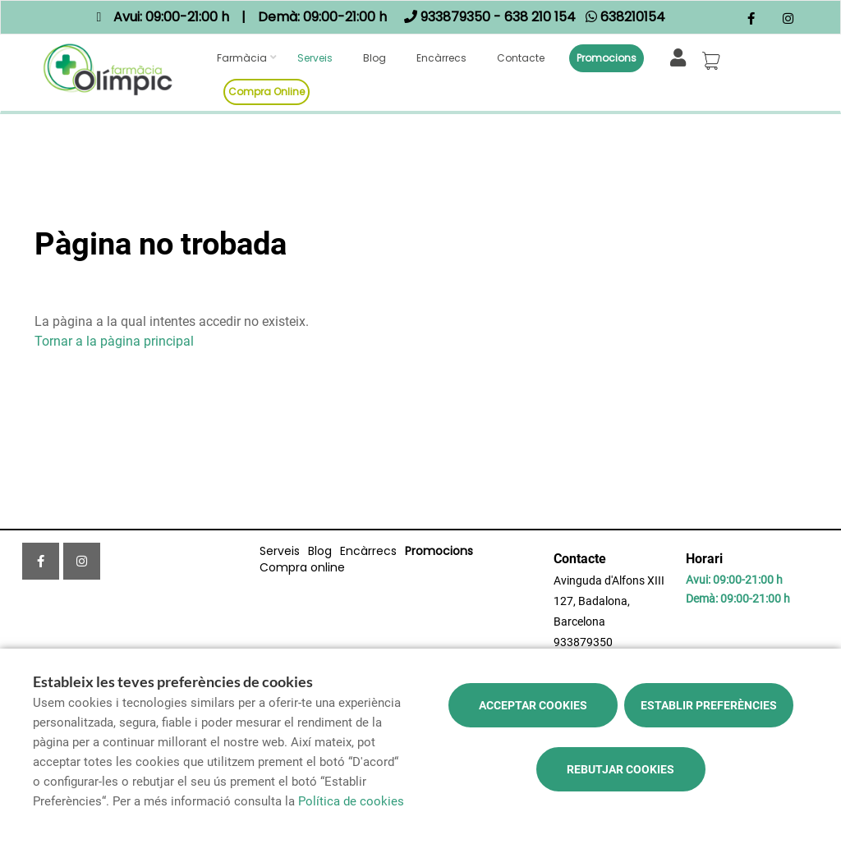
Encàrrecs (441, 58)
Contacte (521, 58)
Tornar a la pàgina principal (114, 341)
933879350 (583, 642)
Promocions (606, 58)
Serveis (315, 58)
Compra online (266, 92)
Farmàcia (242, 58)
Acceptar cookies (533, 705)
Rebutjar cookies (620, 769)
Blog (374, 58)
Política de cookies (351, 801)
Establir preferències (709, 705)
